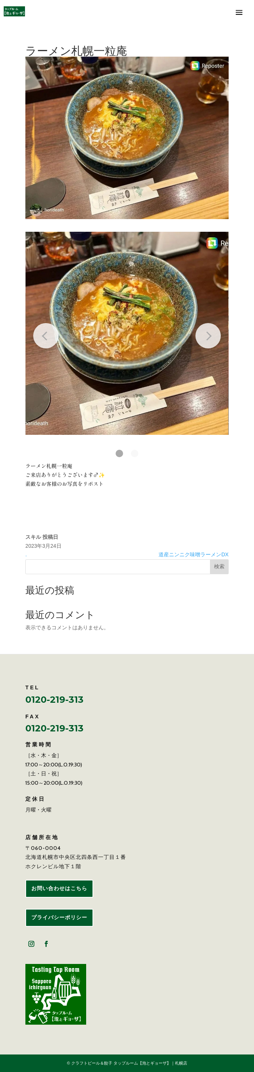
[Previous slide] (46, 335)
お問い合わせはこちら (59, 888)
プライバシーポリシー (59, 917)
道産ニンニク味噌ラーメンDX (193, 554)
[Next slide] (208, 335)
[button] (119, 453)
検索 (219, 566)
